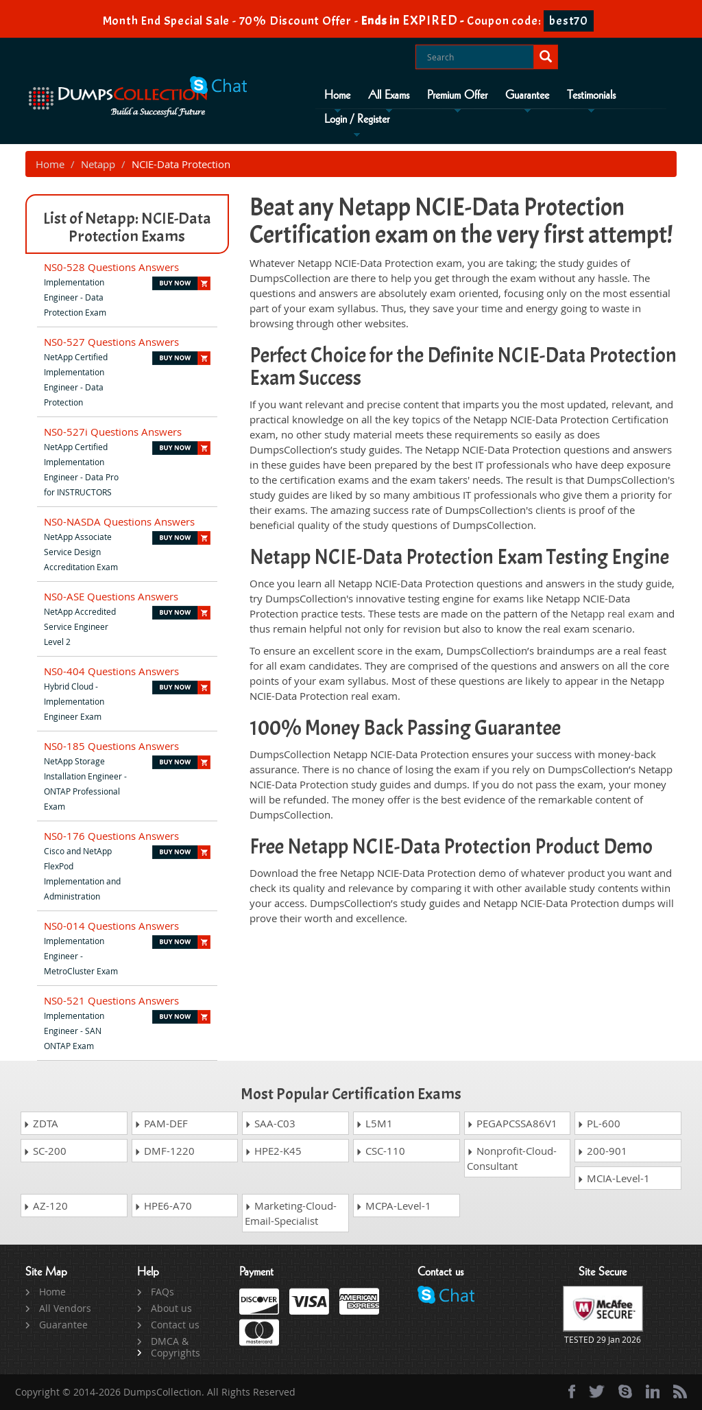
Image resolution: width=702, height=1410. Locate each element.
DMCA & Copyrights (175, 1347)
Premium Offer (457, 95)
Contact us (175, 1324)
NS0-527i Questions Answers (113, 431)
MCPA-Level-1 (393, 1205)
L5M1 (374, 1123)
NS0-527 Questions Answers (111, 342)
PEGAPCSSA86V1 (512, 1123)
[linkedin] (652, 1391)
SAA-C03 (270, 1123)
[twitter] (597, 1391)
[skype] (625, 1391)
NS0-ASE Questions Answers (111, 596)
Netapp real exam (612, 613)
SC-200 (44, 1151)
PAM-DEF (161, 1123)
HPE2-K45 (273, 1151)
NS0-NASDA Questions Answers (119, 521)
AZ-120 (45, 1205)
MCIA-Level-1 (613, 1178)
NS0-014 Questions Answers (111, 925)
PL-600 (598, 1123)
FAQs (162, 1291)
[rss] (680, 1391)
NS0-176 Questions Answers (111, 836)
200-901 (602, 1151)
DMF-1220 (164, 1151)
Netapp (98, 164)
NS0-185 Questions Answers (111, 746)
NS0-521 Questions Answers (111, 1000)
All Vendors (65, 1308)
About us (171, 1308)
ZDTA (40, 1123)
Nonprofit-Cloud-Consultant (512, 1158)
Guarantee (527, 95)
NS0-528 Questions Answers (111, 267)
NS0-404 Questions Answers (111, 671)
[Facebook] (571, 1391)
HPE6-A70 (163, 1205)
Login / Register (356, 119)
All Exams (388, 95)
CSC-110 (380, 1151)
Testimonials (591, 95)
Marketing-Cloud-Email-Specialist (291, 1213)
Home (337, 95)
